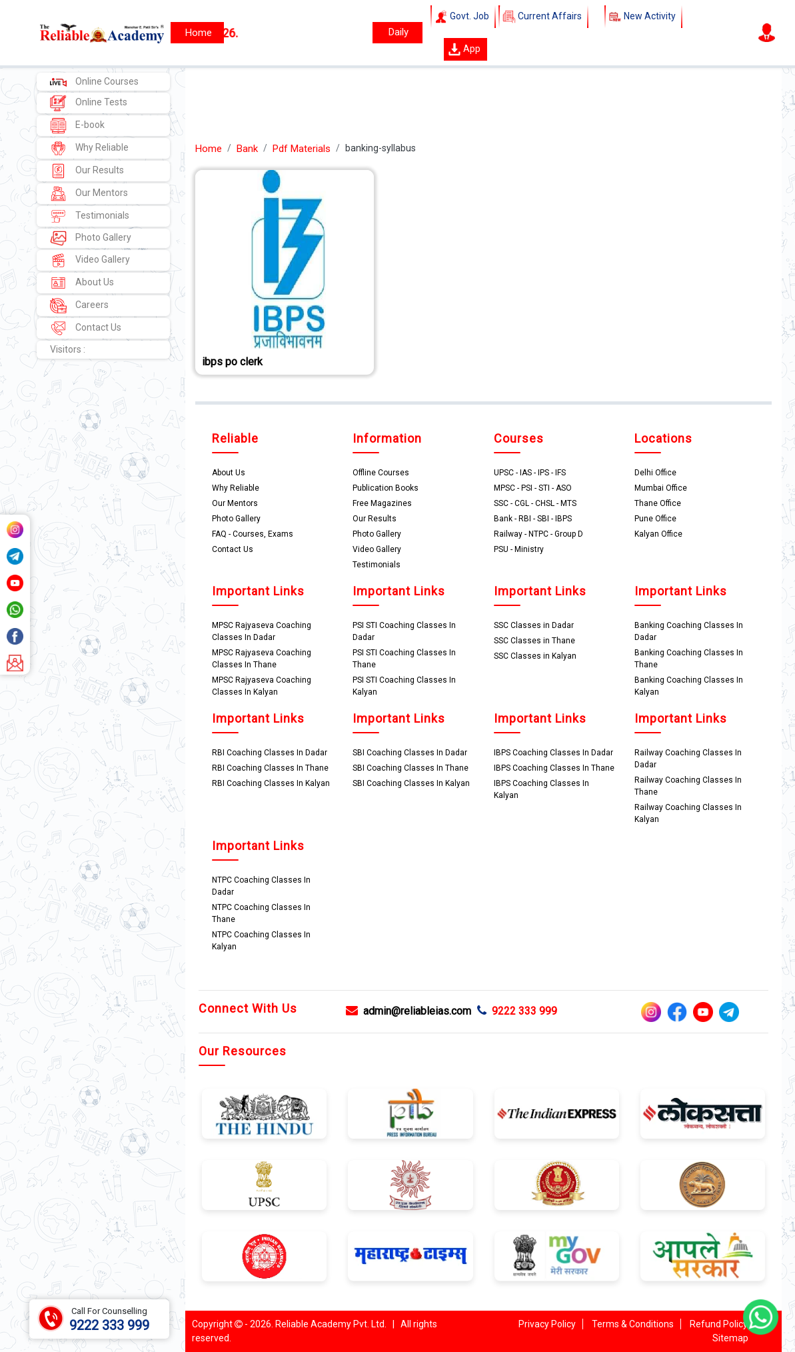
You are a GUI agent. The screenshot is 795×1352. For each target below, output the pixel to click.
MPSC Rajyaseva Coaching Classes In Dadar (261, 631)
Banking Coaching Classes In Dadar (688, 631)
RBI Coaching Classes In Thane (270, 768)
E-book (77, 125)
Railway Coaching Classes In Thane (688, 786)
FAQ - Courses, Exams (252, 534)
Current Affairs (543, 16)
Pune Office (655, 518)
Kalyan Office (658, 534)
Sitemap (730, 1338)
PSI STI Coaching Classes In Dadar (404, 631)
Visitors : (67, 349)
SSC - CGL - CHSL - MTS (535, 503)
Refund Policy (719, 1324)
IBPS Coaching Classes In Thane (554, 768)
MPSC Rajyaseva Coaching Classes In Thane (261, 658)
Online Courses (94, 81)
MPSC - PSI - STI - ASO (533, 488)
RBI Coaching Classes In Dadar (269, 752)
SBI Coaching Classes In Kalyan (411, 783)
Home (208, 149)
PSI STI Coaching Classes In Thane (404, 658)
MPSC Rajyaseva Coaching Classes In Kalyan (261, 686)
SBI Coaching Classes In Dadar (410, 752)
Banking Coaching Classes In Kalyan (688, 686)
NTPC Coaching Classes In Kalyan (261, 940)
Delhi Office (655, 472)
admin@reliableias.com (408, 1011)
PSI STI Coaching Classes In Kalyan (404, 686)
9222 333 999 (517, 1011)
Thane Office (657, 503)
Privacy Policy (547, 1324)
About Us (82, 283)
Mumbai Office (660, 488)
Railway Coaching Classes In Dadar (688, 758)
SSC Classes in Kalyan (535, 656)
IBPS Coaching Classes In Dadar (553, 752)
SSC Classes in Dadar (534, 625)
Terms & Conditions (633, 1324)
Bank (247, 149)
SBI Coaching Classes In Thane (410, 768)
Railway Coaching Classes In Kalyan (688, 813)
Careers (79, 305)
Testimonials (89, 216)
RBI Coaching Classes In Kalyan (271, 783)
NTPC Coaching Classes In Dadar (261, 886)
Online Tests (88, 103)
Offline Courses (381, 472)
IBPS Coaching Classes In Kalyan (541, 789)
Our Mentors (89, 193)
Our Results (87, 171)
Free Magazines (382, 503)
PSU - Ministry (519, 549)
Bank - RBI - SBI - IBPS (533, 518)
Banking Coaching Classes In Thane (688, 658)
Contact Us (85, 328)
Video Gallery (90, 260)
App (464, 49)
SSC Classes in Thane (534, 640)
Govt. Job (463, 16)
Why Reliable (89, 148)
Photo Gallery (90, 238)
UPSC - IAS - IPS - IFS (530, 472)
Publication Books (385, 488)
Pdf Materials (302, 149)
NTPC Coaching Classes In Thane (261, 913)
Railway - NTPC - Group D (538, 534)
